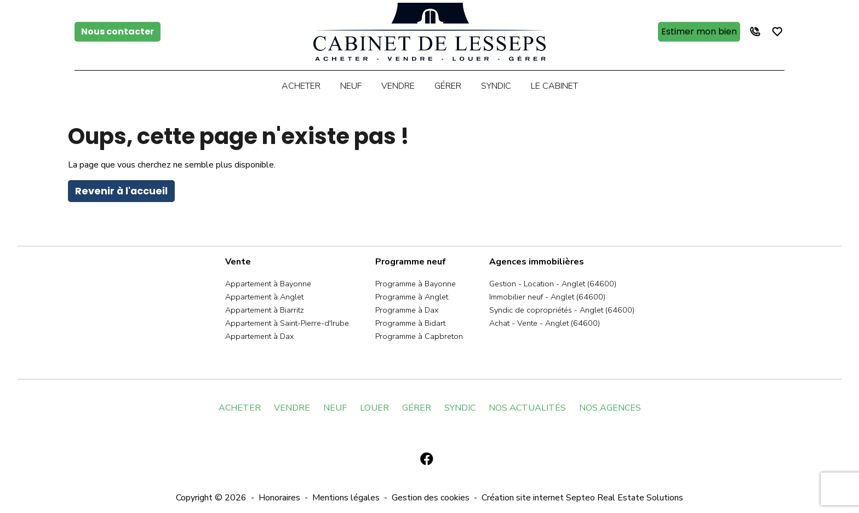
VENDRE (292, 408)
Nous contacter (117, 31)
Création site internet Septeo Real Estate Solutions (582, 498)
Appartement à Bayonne (268, 283)
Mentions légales (346, 498)
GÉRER (416, 408)
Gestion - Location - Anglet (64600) (552, 283)
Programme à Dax (406, 309)
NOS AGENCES (610, 408)
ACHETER (240, 408)
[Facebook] (426, 459)
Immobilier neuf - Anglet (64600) (547, 296)
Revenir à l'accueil (121, 191)
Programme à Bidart (410, 323)
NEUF (335, 408)
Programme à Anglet (411, 296)
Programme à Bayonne (415, 283)
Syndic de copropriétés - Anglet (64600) (561, 309)
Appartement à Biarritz (264, 309)
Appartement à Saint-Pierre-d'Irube (287, 323)
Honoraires (279, 498)
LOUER (374, 408)
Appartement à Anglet (264, 296)
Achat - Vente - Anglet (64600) (544, 323)
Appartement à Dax (259, 336)
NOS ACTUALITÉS (527, 408)
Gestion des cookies (430, 498)
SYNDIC (460, 408)
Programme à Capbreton (419, 336)
